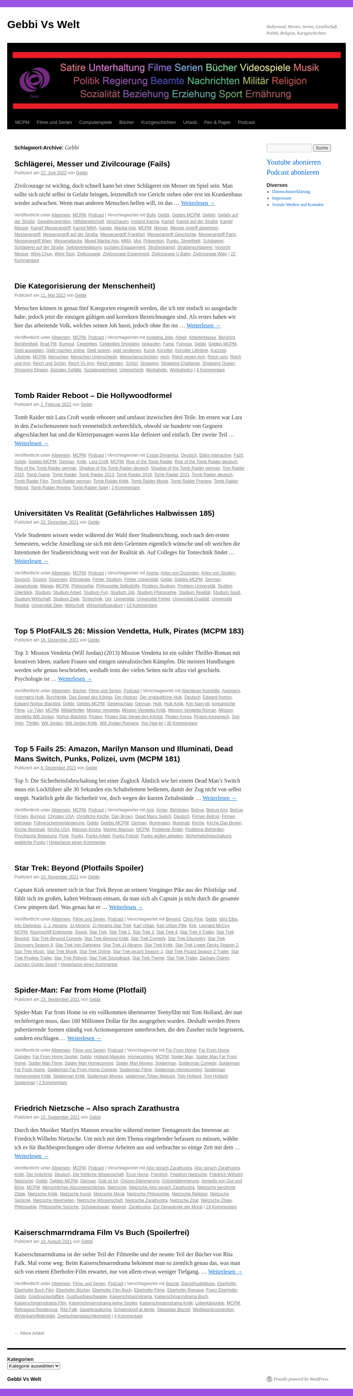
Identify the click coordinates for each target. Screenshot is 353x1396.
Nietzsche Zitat (184, 1200)
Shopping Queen (218, 363)
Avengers (231, 690)
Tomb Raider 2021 (171, 474)
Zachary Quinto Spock (35, 964)
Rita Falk (68, 1309)
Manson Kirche (86, 829)
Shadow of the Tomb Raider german (185, 468)
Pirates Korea (178, 716)
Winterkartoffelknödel (34, 1316)
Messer (161, 228)
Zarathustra (140, 1206)
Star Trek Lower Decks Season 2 (206, 945)
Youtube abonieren (294, 162)
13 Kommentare (141, 605)
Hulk (157, 703)
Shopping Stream (31, 369)
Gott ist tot (108, 1181)
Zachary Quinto (214, 958)
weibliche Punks (29, 842)
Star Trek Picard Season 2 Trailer (197, 951)
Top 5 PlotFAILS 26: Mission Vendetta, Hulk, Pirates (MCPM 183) (129, 631)
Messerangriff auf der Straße (70, 234)
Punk (64, 835)
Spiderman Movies (105, 1076)
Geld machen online (65, 350)
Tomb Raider (64, 474)
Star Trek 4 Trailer (197, 932)
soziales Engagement (125, 247)
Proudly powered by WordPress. (301, 1379)
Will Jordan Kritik (81, 723)
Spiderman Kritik (69, 1076)
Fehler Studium (107, 579)
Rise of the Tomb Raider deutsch (206, 461)
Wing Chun (41, 253)
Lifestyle (22, 356)
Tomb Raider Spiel (90, 487)
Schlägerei (213, 240)
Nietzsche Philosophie (148, 1193)
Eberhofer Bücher (73, 1290)
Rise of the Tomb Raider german (45, 468)
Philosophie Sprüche (59, 1206)
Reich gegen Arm (188, 356)
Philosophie (82, 586)
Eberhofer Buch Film (34, 1290)
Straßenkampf (161, 247)
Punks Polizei (125, 835)
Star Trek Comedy (148, 938)
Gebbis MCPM (186, 215)
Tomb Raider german (70, 481)
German (66, 461)
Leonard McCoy (214, 925)
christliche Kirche (92, 816)
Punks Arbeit (98, 835)
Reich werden (110, 363)
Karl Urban (144, 925)
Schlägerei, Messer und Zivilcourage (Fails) (92, 164)
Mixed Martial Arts (102, 240)
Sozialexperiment (100, 369)
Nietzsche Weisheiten (53, 1200)
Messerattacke (68, 240)
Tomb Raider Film (31, 481)
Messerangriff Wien (33, 240)
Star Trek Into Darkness (77, 945)
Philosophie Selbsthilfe (118, 586)
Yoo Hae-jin (152, 723)
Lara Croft (98, 461)
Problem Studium (158, 586)
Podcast (246, 122)
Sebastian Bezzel (174, 1309)
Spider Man (182, 1056)
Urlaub (190, 122)
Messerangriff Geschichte (171, 234)
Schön (132, 363)
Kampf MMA (85, 228)
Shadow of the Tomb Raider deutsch (113, 468)
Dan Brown (122, 816)
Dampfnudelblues (198, 1283)
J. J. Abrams (55, 925)
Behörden (179, 810)
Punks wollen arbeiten (162, 835)
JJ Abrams (80, 925)
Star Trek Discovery (186, 938)
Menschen (58, 356)
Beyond (173, 919)
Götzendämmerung (180, 1181)
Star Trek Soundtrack (109, 958)
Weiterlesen (198, 203)
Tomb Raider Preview (190, 481)
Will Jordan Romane (119, 723)
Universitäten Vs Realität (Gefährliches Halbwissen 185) (114, 513)
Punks (77, 835)
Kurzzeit (218, 350)
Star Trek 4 (167, 932)
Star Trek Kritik (158, 945)
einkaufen (151, 343)
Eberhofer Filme (149, 1290)
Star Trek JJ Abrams (122, 945)
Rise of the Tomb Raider (149, 461)
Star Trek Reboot (70, 958)
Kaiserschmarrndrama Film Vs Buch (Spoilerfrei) (101, 1232)
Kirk (193, 925)
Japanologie (26, 586)
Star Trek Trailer (182, 958)
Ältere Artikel (29, 1333)
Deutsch (189, 455)
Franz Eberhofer (221, 1290)
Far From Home (181, 1050)
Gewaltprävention (54, 221)
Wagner (119, 1206)
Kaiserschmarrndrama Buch (181, 1296)
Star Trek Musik (62, 951)
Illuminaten (159, 822)
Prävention (153, 240)
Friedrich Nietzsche (188, 1174)
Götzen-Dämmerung (140, 1181)
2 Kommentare (126, 487)
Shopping (149, 363)
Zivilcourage (88, 253)
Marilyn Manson (118, 829)
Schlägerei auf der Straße (39, 247)
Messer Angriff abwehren (194, 228)
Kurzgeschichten (158, 122)
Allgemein (61, 215)
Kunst (149, 350)
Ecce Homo (137, 1174)
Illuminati (181, 822)
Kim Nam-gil (197, 703)
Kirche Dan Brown (224, 822)
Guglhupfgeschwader (87, 1296)
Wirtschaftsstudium (104, 605)
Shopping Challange (180, 363)
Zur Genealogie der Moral (177, 1206)
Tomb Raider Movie (149, 481)
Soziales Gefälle (65, 369)
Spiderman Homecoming (178, 1069)
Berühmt (227, 337)
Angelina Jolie (159, 337)
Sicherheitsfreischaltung (208, 835)
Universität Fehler (153, 598)
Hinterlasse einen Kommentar (77, 842)
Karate (105, 228)
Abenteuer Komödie (201, 690)
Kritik (81, 461)
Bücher (126, 122)
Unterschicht (132, 369)
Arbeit (181, 337)
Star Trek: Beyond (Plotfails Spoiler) (78, 868)
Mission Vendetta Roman (192, 710)
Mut (137, 240)
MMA (126, 240)
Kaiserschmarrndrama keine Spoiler (103, 1303)
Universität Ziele (46, 605)
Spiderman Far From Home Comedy (82, 1069)
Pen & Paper (217, 122)
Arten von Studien (218, 573)
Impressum (281, 198)
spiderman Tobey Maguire (150, 1076)
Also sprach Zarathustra (169, 1168)
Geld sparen (98, 350)
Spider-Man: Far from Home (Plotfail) (80, 990)
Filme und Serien (54, 122)
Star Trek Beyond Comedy (56, 938)
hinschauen (117, 221)
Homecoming (140, 1056)
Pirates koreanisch (211, 716)
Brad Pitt (48, 343)
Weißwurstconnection (213, 1309)
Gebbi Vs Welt (43, 24)
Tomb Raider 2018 (134, 474)
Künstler (165, 350)
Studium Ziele (66, 598)
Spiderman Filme (135, 1069)
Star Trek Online (95, 951)
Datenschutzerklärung (291, 191)
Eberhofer (226, 1283)
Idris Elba (228, 919)
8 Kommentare (211, 369)
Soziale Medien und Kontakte (298, 204)
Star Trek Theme (148, 958)
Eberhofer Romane (185, 1290)
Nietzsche (116, 1187)
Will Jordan (52, 723)
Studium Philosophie (156, 592)
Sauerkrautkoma (95, 1309)
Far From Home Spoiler (54, 1056)
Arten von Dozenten (180, 573)
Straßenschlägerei (194, 247)
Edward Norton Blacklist (37, 703)
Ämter (161, 810)
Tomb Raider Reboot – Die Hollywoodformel (93, 395)
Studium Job (123, 592)
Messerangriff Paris (217, 234)
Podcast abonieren (293, 172)
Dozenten (58, 579)
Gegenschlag (120, 703)
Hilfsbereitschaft (88, 221)
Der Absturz (126, 697)
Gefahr (208, 215)
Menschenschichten (139, 356)
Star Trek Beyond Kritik (106, 938)
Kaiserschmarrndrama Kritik (166, 1303)
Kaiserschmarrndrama (131, 1296)
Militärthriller (72, 710)
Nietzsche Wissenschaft (99, 1200)
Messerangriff (27, 234)
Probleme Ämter (167, 829)
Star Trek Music (29, 951)
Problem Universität (196, 586)
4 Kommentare (128, 1316)
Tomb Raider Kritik (111, 481)
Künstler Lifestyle (191, 350)
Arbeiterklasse (202, 337)
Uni (108, 598)
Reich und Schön (49, 363)
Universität (124, 598)
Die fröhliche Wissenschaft (98, 1174)
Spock (81, 932)
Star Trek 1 (119, 932)
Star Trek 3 (143, 932)
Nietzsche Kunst (75, 1193)
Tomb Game (38, 474)
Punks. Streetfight (183, 240)
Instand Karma (145, 221)
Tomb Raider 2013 (96, 474)
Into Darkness (27, 925)
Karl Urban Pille (172, 925)
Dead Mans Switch (153, 816)
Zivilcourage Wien (210, 253)
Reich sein (217, 356)
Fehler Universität (141, 579)
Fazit (238, 455)
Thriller (32, 723)
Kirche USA (58, 829)
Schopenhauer (95, 1206)
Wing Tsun (64, 253)
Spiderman (165, 1063)
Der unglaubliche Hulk (161, 697)
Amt (150, 810)
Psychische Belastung (35, 835)
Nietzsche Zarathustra (146, 1200)
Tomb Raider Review (50, 487)
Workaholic (156, 369)
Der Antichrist (39, 1174)
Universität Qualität (191, 598)
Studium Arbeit (67, 592)
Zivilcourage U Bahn (171, 253)
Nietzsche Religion (189, 1193)
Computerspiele (95, 122)
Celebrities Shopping (119, 343)
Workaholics (181, 369)
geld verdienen (127, 350)
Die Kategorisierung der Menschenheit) (84, 286)
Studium (43, 592)
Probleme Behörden (204, 829)
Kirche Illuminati (29, 829)
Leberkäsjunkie (209, 1303)
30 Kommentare (182, 723)
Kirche (198, 822)
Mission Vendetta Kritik (144, 710)
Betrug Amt (217, 810)
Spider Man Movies (134, 1063)
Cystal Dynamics (162, 455)
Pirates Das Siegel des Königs (134, 716)
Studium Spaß (226, 592)
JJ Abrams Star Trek (111, 925)
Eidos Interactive (215, 455)
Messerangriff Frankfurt (122, 234)
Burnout (66, 343)
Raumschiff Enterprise (51, 932)
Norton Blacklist (71, 716)
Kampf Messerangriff (51, 228)
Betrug (197, 810)
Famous (184, 343)
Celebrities (87, 343)
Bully (150, 215)
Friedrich (159, 1174)
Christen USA (61, 816)
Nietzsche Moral (108, 1193)
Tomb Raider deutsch (212, 474)
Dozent (39, 579)
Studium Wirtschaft (32, 598)
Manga (46, 586)
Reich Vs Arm (81, 363)
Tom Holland (189, 1076)
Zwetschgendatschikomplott (84, 1316)
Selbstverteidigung (84, 247)
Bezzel (172, 1283)
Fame (168, 343)
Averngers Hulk (29, 697)
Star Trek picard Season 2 (138, 951)
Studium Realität (194, 592)
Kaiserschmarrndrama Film (40, 1303)
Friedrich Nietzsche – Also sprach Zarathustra (96, 1108)
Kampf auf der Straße (197, 221)
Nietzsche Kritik (43, 1193)
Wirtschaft (74, 605)
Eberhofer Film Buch (111, 1290)
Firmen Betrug (205, 816)
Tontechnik (92, 598)
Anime (152, 573)
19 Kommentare (221, 1206)
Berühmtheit (26, 343)
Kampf (167, 221)
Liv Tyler (35, 710)
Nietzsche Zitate (216, 1200)
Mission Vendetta (103, 710)
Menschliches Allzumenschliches (73, 1187)
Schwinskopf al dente (134, 1309)
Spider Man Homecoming (88, 1063)
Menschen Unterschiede (94, 356)
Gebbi (82, 172)
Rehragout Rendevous (36, 1309)
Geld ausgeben (29, 350)
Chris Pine (193, 919)
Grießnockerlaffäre (46, 1296)
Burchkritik (56, 697)
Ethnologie (80, 579)
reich (165, 356)
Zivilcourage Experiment (126, 253)
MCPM (22, 122)
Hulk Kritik (174, 703)
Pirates (95, 716)
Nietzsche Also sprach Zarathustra (162, 1187)
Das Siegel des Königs (90, 697)
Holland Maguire (109, 1056)
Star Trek (98, 932)
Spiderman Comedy (197, 1063)
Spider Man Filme (45, 1063)
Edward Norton (217, 697)
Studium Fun (96, 592)
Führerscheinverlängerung (59, 822)
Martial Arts (125, 228)
